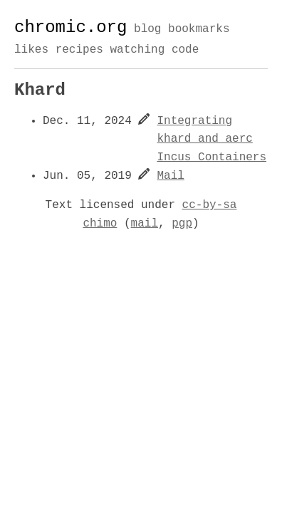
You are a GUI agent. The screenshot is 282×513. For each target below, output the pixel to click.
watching (137, 50)
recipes (79, 50)
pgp (182, 224)
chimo (100, 224)
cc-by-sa (209, 205)
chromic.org (70, 27)
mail (144, 224)
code (185, 50)
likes (31, 50)
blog (147, 30)
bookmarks (198, 30)
